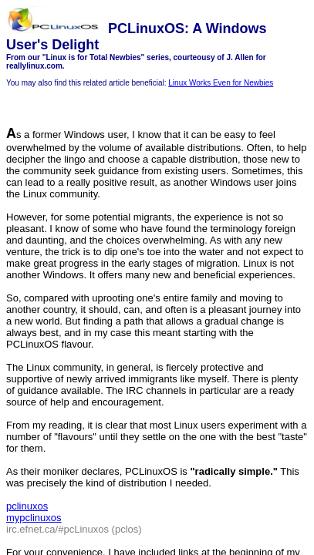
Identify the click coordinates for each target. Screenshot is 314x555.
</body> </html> (157, 277)
